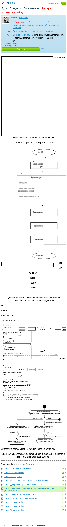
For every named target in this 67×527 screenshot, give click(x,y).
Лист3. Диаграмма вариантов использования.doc (25, 484)
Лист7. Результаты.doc (14, 502)
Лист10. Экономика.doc (14, 473)
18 (63, 481)
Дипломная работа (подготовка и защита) (33, 31)
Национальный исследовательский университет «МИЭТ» (36, 26)
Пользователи (31, 8)
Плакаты (26, 35)
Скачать (21, 49)
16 (63, 473)
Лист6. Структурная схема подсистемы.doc (22, 498)
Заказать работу (14, 12)
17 (63, 469)
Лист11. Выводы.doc (13, 477)
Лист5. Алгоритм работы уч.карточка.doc (21, 494)
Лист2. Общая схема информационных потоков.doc (26, 481)
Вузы (4, 8)
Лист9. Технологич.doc (14, 510)
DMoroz (16, 35)
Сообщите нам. (18, 22)
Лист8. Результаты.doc (14, 506)
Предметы (15, 8)
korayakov (23, 17)
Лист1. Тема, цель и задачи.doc (17, 469)
